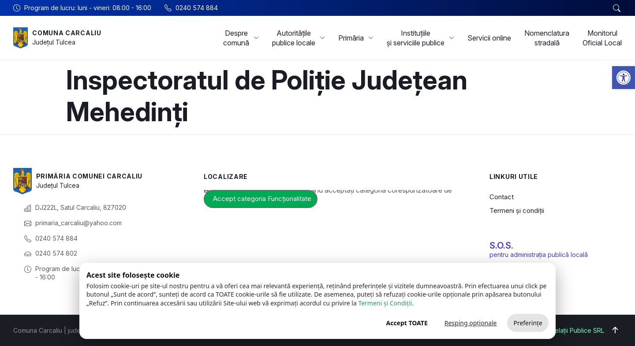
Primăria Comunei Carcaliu (89, 176)
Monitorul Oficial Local (602, 38)
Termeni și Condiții (385, 303)
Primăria (356, 38)
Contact (501, 197)
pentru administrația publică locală (538, 254)
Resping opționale (470, 323)
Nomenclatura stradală (546, 38)
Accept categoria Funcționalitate (262, 198)
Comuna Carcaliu (66, 33)
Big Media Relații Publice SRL (562, 330)
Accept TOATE (406, 323)
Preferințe (527, 323)
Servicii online (489, 37)
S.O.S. (501, 245)
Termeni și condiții (516, 210)
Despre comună (241, 38)
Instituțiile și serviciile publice (420, 38)
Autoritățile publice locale (298, 38)
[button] (623, 77)
